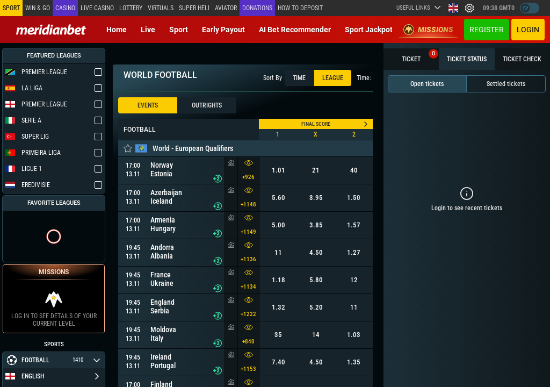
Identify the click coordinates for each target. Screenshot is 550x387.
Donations (257, 8)
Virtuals (160, 8)
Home (116, 29)
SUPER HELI (194, 8)
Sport (178, 29)
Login (528, 29)
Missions (428, 29)
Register (486, 29)
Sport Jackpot (369, 29)
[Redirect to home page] (51, 29)
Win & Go (37, 8)
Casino (65, 8)
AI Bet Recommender (295, 29)
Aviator (226, 8)
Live (148, 29)
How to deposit (300, 8)
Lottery (130, 8)
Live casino (97, 8)
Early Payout (223, 29)
